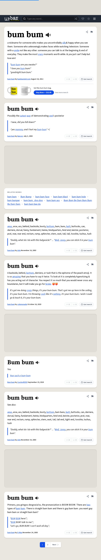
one (51, 115)
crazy (40, 54)
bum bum (11, 79)
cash (43, 294)
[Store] (82, 18)
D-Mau (19, 532)
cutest (23, 115)
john (19, 250)
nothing (56, 294)
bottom (50, 226)
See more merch (61, 92)
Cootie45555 (22, 382)
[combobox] (50, 18)
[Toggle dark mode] (88, 18)
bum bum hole (79, 196)
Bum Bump (26, 196)
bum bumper (13, 200)
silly (64, 42)
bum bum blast (60, 196)
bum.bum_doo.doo (33, 200)
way (29, 115)
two (88, 504)
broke (48, 284)
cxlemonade (22, 304)
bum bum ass (53, 200)
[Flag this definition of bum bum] (91, 32)
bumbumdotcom (24, 79)
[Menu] (94, 18)
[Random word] (75, 18)
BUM (13, 518)
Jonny (62, 240)
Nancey (20, 136)
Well (57, 240)
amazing (16, 276)
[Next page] (55, 544)
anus (9, 226)
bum (13, 64)
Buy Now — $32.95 (43, 92)
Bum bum (11, 382)
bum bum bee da (32, 204)
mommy (19, 129)
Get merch (86, 79)
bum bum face (42, 196)
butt (68, 226)
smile (16, 50)
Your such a (15, 375)
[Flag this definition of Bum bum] (92, 361)
